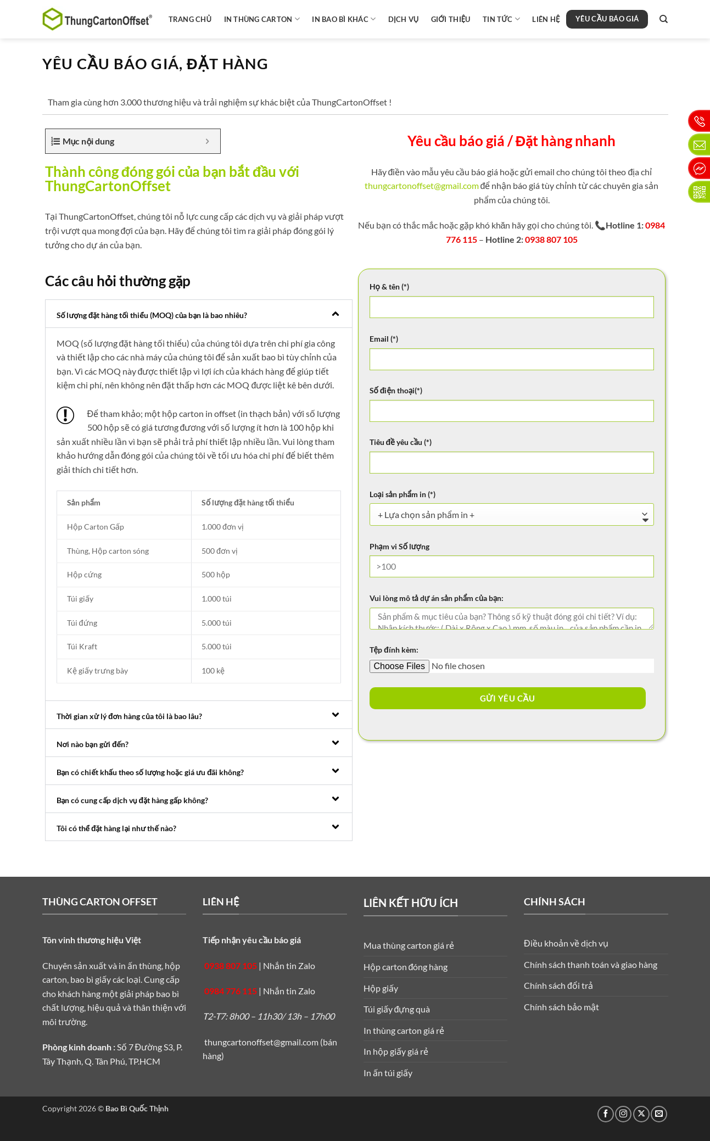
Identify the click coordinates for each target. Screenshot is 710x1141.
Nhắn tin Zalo (289, 965)
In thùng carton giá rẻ (404, 1030)
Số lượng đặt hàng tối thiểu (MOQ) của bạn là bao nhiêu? (152, 315)
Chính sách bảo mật (561, 1006)
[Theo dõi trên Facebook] (605, 1114)
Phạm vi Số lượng (399, 546)
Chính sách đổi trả (558, 985)
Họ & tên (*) (389, 286)
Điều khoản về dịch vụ (566, 943)
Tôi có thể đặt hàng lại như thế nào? (116, 828)
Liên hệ (546, 19)
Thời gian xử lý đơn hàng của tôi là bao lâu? (129, 716)
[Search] (663, 19)
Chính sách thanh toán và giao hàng (590, 964)
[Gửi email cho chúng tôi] (659, 1114)
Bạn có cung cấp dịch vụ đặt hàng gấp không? (133, 800)
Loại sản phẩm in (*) (402, 494)
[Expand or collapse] (208, 141)
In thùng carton (262, 19)
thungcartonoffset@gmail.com (422, 185)
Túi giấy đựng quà (397, 1009)
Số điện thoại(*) (396, 390)
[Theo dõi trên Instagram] (623, 1114)
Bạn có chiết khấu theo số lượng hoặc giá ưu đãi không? (150, 772)
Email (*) (384, 338)
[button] (199, 313)
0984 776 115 (230, 991)
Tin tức (501, 19)
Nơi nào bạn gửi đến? (92, 744)
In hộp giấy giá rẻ (396, 1051)
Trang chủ (190, 19)
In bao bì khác (344, 19)
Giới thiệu (451, 19)
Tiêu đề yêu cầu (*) (401, 442)
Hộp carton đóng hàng (406, 966)
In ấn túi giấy (388, 1072)
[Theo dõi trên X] (641, 1114)
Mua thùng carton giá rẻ (409, 945)
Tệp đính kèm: (394, 649)
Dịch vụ (403, 19)
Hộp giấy (381, 988)
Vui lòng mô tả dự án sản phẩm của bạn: (437, 598)
